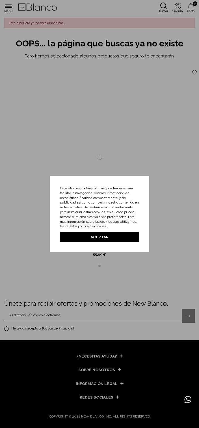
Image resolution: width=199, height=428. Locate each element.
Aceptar (99, 237)
